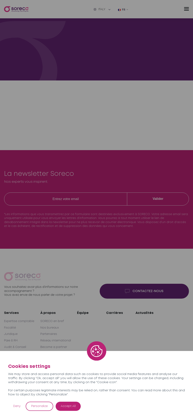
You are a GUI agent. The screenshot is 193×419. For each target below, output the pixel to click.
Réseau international (55, 340)
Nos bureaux (49, 328)
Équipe (83, 313)
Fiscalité (10, 328)
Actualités (144, 313)
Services (11, 313)
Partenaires (48, 334)
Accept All (68, 406)
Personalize (39, 406)
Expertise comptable (19, 321)
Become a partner (53, 347)
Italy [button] (99, 9)
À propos (48, 313)
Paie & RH (11, 340)
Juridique (11, 334)
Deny (17, 406)
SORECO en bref (52, 321)
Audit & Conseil (15, 347)
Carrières (114, 313)
